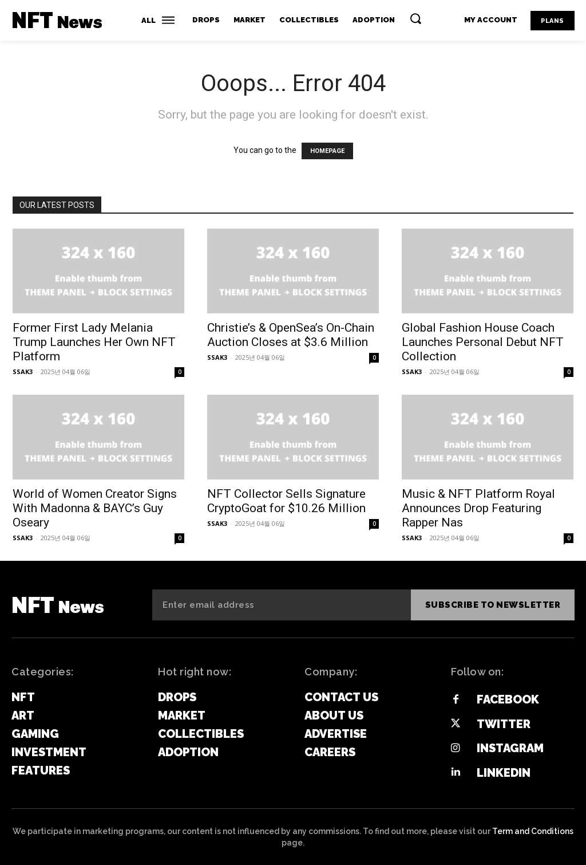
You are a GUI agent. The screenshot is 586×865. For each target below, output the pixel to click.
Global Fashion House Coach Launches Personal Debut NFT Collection (483, 342)
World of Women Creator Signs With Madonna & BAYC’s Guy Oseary (95, 508)
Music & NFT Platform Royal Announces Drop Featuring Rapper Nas (478, 508)
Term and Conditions (532, 830)
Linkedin (503, 772)
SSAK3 (23, 371)
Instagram (509, 747)
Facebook (507, 699)
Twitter (503, 723)
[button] (415, 18)
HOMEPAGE (327, 151)
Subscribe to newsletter (493, 605)
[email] (281, 604)
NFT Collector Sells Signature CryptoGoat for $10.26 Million (286, 501)
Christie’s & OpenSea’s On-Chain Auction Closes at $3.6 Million (290, 335)
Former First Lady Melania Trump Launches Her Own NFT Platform (94, 342)
